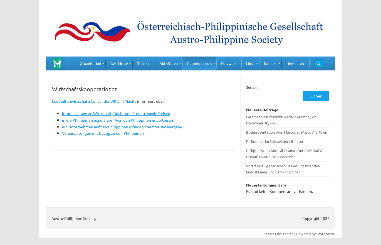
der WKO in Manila (120, 101)
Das (55, 101)
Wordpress (325, 233)
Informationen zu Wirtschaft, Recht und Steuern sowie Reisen (116, 113)
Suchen (252, 87)
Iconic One (273, 233)
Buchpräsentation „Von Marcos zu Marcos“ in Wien (286, 132)
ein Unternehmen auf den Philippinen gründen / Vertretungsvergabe (122, 126)
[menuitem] (90, 63)
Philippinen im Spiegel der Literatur (274, 141)
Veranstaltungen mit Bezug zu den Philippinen (103, 133)
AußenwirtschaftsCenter (81, 101)
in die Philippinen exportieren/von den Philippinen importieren (117, 119)
